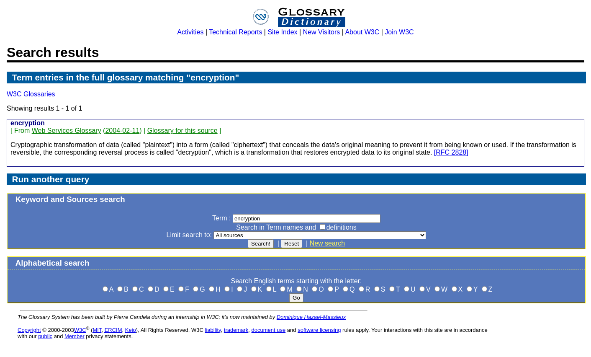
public (45, 336)
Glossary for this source (182, 130)
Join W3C (399, 32)
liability (213, 330)
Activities (190, 32)
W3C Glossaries (31, 94)
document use (269, 330)
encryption (27, 123)
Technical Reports (235, 32)
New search (327, 243)
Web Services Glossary (66, 130)
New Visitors (321, 32)
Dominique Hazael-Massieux (311, 317)
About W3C (362, 32)
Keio (130, 330)
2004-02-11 (122, 130)
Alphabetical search (52, 263)
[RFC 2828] (451, 152)
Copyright (29, 330)
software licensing (319, 330)
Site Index (282, 32)
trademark (236, 330)
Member (74, 336)
